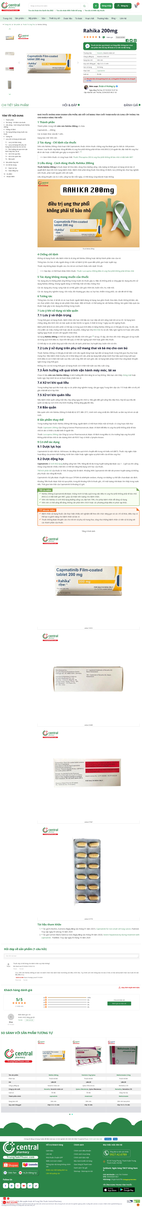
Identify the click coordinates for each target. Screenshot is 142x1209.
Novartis (100, 53)
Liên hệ (123, 18)
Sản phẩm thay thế (12, 162)
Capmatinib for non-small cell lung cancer (113, 929)
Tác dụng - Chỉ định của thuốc (16, 122)
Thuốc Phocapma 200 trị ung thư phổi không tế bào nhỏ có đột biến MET (103, 157)
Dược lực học (13, 168)
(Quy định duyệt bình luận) (130, 987)
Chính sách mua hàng (82, 1154)
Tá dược (78, 18)
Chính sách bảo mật (95, 1139)
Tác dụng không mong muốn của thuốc (15, 133)
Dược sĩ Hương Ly (107, 86)
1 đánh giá (109, 37)
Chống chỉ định (11, 129)
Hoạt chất (89, 18)
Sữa (43, 18)
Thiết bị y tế (54, 18)
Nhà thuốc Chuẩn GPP (54, 1157)
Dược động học (13, 171)
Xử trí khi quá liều (14, 154)
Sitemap (77, 1171)
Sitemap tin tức (87, 1171)
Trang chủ (7, 18)
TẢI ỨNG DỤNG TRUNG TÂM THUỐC (117, 1185)
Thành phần (10, 120)
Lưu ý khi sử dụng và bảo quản (16, 139)
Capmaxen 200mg (50, 427)
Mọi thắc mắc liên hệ (112, 1145)
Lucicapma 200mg (50, 434)
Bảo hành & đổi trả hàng (83, 1161)
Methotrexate (123, 1096)
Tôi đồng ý (108, 1139)
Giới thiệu (49, 1150)
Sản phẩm (19, 18)
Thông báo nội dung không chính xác (58, 1165)
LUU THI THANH (115, 1175)
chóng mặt (127, 375)
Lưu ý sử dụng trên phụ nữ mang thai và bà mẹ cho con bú (15, 146)
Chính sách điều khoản (82, 1150)
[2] (93, 336)
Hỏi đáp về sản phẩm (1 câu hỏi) (25, 949)
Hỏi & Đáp (71, 105)
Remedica (118, 1089)
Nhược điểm (11, 176)
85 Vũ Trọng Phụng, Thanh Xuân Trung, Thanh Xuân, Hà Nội (121, 1162)
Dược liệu (68, 18)
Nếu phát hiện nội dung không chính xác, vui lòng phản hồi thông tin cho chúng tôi (110, 79)
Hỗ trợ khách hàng (54, 1145)
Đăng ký (124, 6)
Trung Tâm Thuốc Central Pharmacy (48, 1201)
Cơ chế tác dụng (11, 165)
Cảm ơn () (29, 1020)
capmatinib (53, 1096)
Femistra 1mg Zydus (88, 1075)
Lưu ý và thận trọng (15, 142)
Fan (10, 1172)
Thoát (115, 1139)
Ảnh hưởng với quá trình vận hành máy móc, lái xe (16, 150)
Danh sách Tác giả (80, 1168)
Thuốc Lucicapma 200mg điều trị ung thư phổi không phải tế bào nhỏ (105, 271)
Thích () (18, 980)
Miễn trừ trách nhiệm (54, 1161)
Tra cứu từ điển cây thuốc (95, 10)
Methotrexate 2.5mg (123, 1075)
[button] (70, 1114)
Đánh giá (132, 105)
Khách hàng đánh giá (18, 990)
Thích (15, 969)
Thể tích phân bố (44, 470)
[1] (81, 152)
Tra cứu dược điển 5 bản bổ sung (69, 10)
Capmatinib (101, 71)
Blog (113, 18)
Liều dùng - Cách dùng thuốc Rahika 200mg (17, 126)
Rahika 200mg (53, 1075)
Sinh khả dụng (56, 464)
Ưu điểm (9, 174)
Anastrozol (88, 1096)
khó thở (97, 330)
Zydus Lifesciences (82, 1089)
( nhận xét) (19, 1006)
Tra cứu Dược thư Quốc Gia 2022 (40, 10)
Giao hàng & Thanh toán (83, 1164)
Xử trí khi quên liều (15, 156)
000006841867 (111, 1177)
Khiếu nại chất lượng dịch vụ (56, 1170)
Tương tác (9, 136)
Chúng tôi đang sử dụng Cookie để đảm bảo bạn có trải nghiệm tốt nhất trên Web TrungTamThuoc (63, 1139)
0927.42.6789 (118, 1154)
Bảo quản (12, 159)
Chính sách (79, 1145)
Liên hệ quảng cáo (53, 1173)
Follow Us (7, 1180)
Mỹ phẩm (33, 18)
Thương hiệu (102, 18)
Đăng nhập (106, 6)
